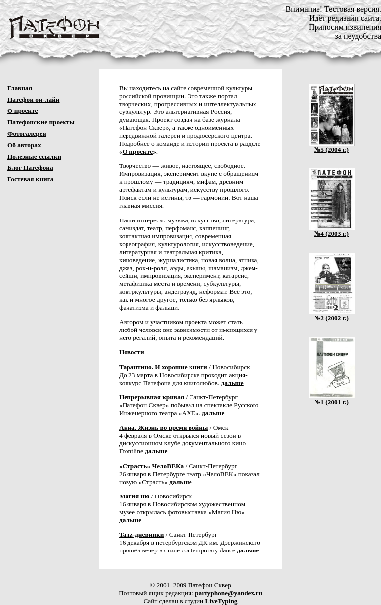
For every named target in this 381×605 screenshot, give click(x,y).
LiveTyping (221, 601)
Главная (19, 88)
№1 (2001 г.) (332, 399)
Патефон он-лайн (33, 99)
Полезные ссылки (34, 156)
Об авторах (24, 145)
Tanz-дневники (141, 534)
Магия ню (134, 496)
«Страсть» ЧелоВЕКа (151, 466)
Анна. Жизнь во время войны (163, 427)
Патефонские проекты (41, 122)
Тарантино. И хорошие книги (163, 367)
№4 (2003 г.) (332, 230)
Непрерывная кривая (151, 397)
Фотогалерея (26, 133)
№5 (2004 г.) (332, 146)
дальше (232, 382)
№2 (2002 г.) (332, 315)
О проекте (22, 110)
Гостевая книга (30, 179)
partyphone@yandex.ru (228, 593)
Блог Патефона (30, 167)
